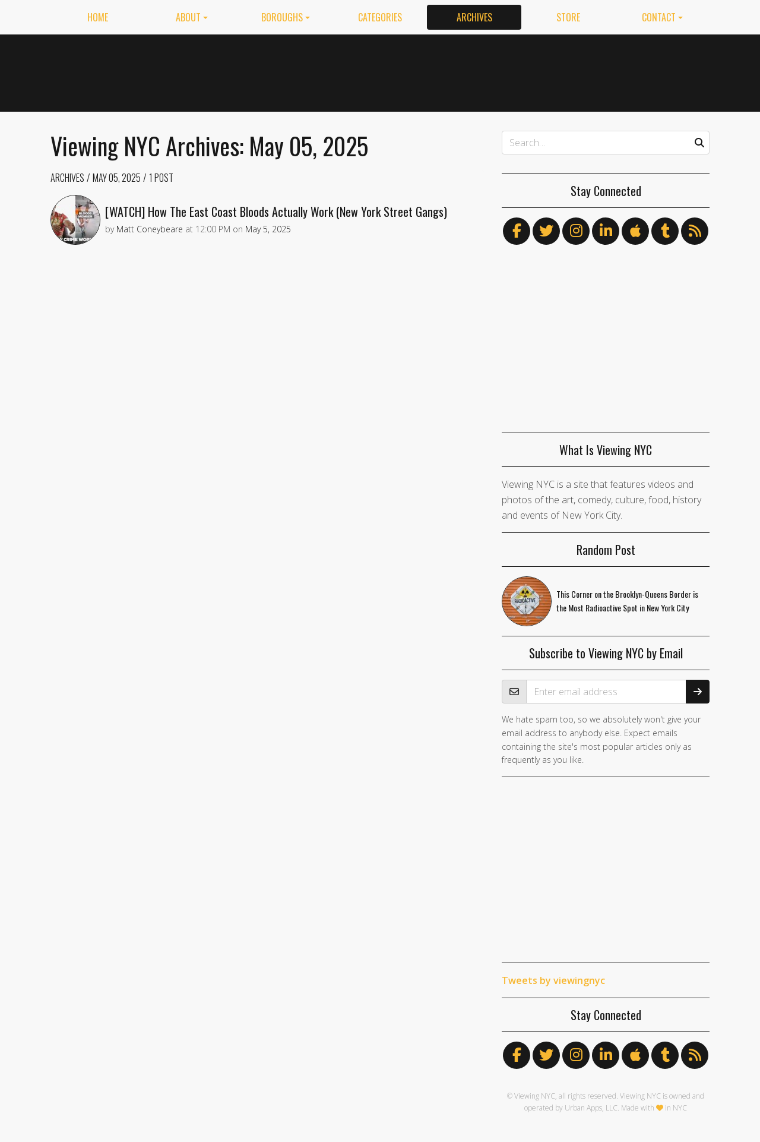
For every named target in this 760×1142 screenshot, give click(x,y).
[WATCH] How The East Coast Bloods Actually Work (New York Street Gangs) (276, 211)
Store (568, 17)
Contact (659, 17)
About (188, 17)
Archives (474, 17)
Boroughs (282, 17)
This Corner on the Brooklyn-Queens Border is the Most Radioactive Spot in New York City (627, 601)
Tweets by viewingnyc (553, 980)
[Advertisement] (493, 70)
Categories (380, 17)
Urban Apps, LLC (591, 1108)
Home (97, 17)
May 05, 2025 (117, 178)
